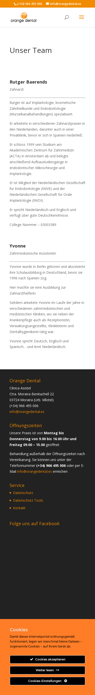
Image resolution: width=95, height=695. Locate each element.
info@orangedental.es (27, 411)
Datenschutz (23, 492)
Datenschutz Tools (28, 500)
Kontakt (19, 508)
